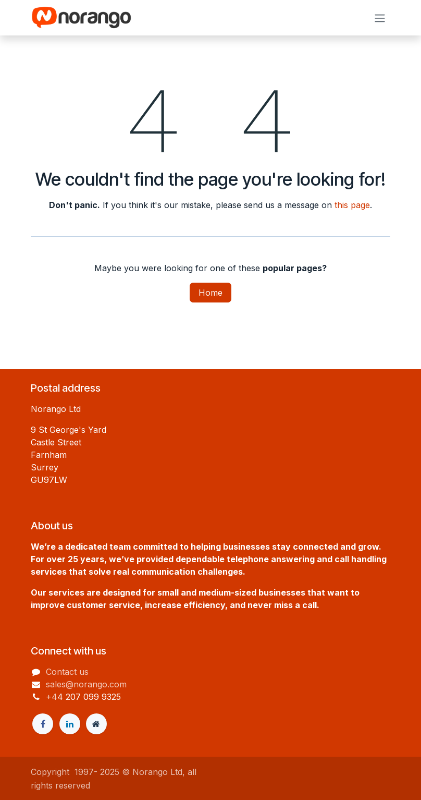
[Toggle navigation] (379, 18)
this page (352, 205)
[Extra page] (96, 723)
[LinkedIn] (69, 723)
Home (210, 292)
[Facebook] (42, 723)
